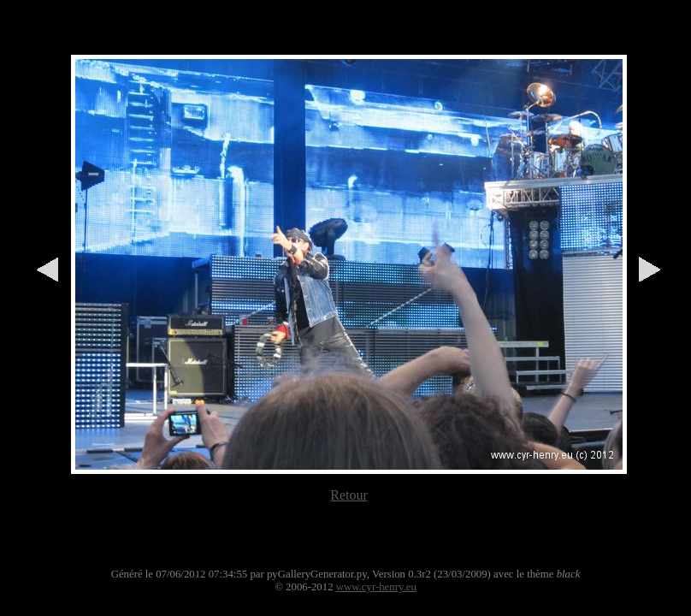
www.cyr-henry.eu (376, 587)
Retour (349, 495)
